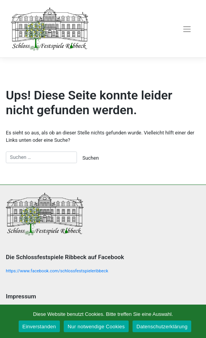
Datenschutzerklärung (161, 326)
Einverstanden (39, 326)
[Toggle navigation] (186, 29)
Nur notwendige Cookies (96, 326)
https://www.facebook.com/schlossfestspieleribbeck (57, 271)
